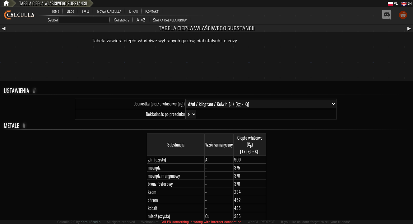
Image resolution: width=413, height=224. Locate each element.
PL (393, 4)
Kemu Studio (90, 222)
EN (406, 4)
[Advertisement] (206, 64)
